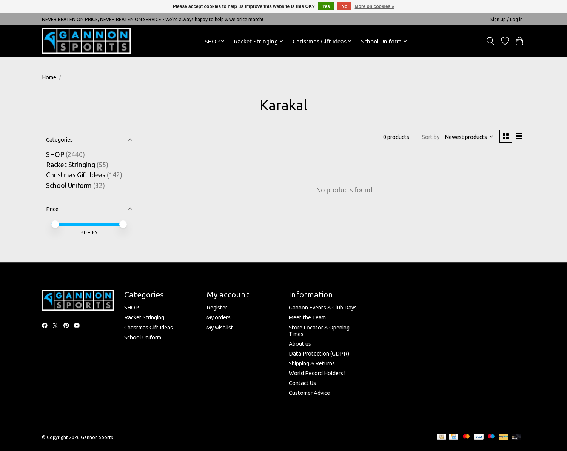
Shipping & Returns (312, 363)
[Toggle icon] (490, 41)
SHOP (56, 154)
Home (49, 77)
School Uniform (69, 185)
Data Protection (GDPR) (319, 353)
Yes (326, 6)
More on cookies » (374, 6)
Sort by (430, 137)
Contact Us (302, 383)
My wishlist (219, 327)
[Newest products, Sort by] (468, 137)
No (344, 6)
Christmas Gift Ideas (75, 175)
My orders (218, 317)
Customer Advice (309, 392)
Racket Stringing (70, 164)
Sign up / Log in (506, 19)
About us (300, 343)
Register (216, 307)
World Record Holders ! (317, 373)
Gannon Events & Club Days (323, 307)
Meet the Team (307, 317)
